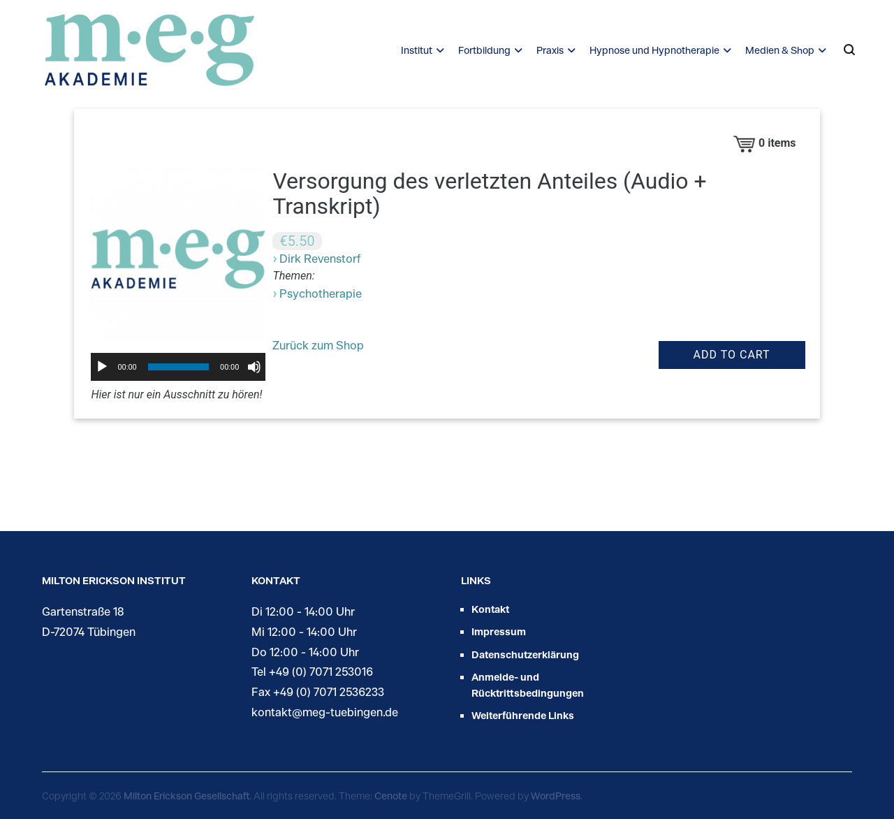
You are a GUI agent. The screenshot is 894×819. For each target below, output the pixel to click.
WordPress (555, 796)
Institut (416, 50)
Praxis (550, 50)
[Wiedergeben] (102, 367)
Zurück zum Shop (318, 344)
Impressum (498, 631)
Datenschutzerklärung (525, 654)
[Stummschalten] (254, 367)
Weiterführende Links (522, 715)
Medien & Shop (779, 50)
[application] (178, 367)
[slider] (178, 366)
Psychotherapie (320, 293)
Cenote (390, 796)
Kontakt (490, 609)
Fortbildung (484, 50)
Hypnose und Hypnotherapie (654, 50)
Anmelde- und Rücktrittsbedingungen (527, 684)
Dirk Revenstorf (319, 258)
